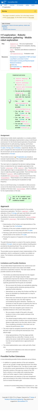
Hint (22, 326)
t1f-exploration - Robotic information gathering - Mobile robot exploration (16, 26)
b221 (5, 5)
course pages (10, 17)
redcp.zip (14, 65)
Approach (5, 28)
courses (12, 5)
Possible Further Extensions (9, 29)
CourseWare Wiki (9, 2)
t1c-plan (22, 113)
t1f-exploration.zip (16, 66)
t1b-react (22, 105)
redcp (27, 5)
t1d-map (21, 119)
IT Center (31, 397)
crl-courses (20, 5)
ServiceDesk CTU (23, 401)
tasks (33, 5)
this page (31, 17)
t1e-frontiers (22, 125)
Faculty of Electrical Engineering (14, 399)
